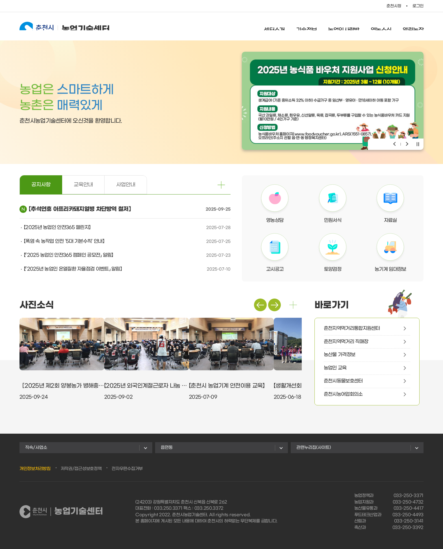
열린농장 (413, 26)
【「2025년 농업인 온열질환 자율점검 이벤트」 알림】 (72, 269)
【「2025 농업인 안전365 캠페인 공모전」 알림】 (68, 255)
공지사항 (41, 185)
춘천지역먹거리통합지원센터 (352, 328)
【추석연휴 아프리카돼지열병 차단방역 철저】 (80, 209)
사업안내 (125, 185)
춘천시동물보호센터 (343, 381)
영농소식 (381, 26)
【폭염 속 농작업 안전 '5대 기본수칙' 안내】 (64, 241)
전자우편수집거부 (127, 468)
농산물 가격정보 (339, 355)
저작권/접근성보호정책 (81, 468)
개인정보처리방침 (35, 468)
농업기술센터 (64, 26)
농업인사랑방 (343, 26)
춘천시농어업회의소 (343, 394)
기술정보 (306, 26)
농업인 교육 (335, 368)
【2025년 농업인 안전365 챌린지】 (57, 227)
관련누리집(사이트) (313, 447)
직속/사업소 (36, 447)
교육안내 (83, 185)
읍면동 (167, 447)
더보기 (293, 305)
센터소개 (274, 26)
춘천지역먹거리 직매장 (346, 342)
